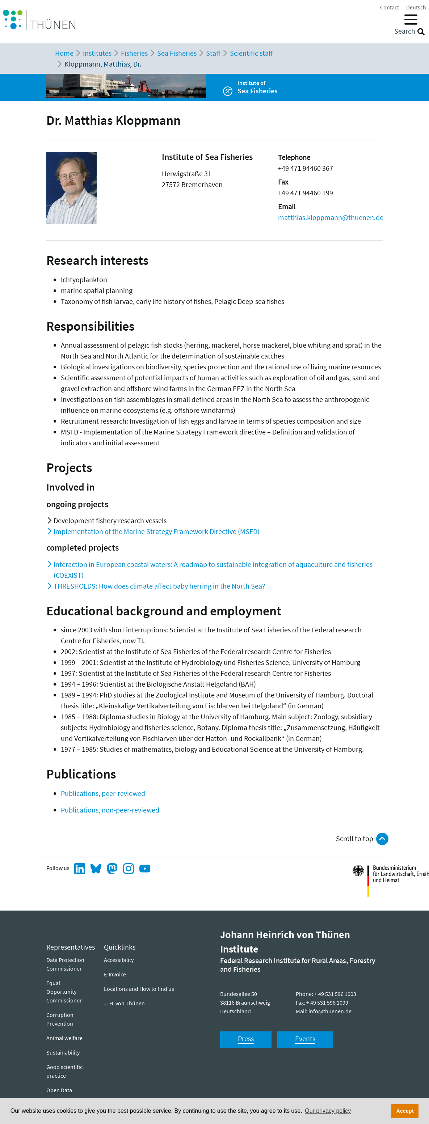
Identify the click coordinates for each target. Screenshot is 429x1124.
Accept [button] (405, 1111)
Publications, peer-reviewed (103, 793)
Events (305, 1038)
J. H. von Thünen (124, 1003)
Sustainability (63, 1052)
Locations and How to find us (139, 988)
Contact (389, 7)
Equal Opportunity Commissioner (64, 991)
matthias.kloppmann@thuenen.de (330, 217)
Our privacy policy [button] (328, 1111)
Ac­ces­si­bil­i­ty (119, 959)
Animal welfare (64, 1038)
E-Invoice (115, 974)
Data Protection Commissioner (65, 964)
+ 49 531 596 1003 (335, 993)
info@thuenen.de (330, 1011)
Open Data (59, 1090)
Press (246, 1038)
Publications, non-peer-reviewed (110, 809)
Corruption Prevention (59, 1019)
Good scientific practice (64, 1071)
